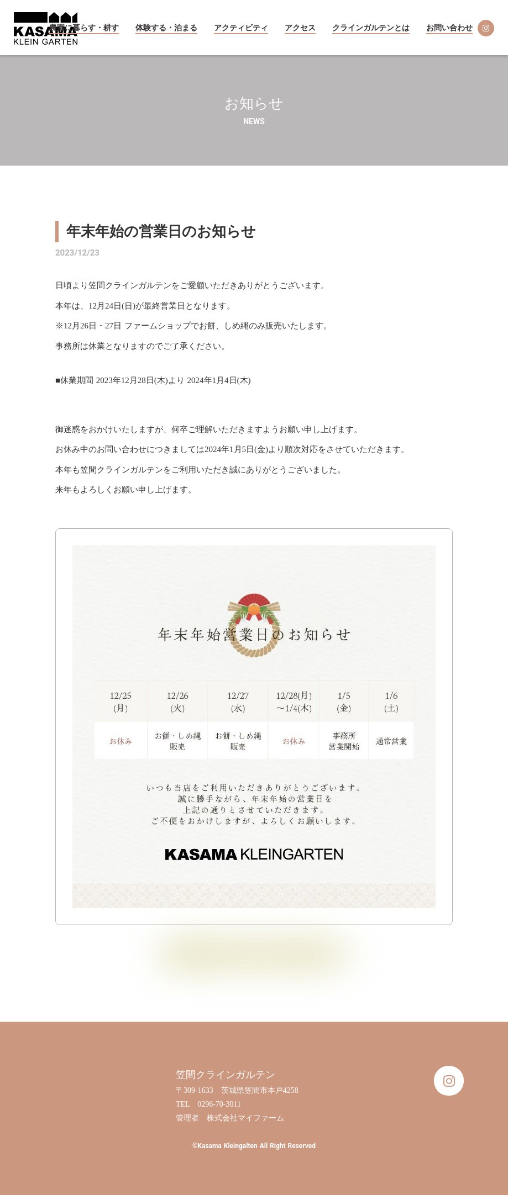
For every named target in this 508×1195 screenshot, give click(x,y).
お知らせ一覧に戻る (254, 953)
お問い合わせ (449, 28)
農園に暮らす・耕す (84, 28)
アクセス (300, 28)
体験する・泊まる (166, 28)
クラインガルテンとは (371, 28)
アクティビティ (241, 28)
